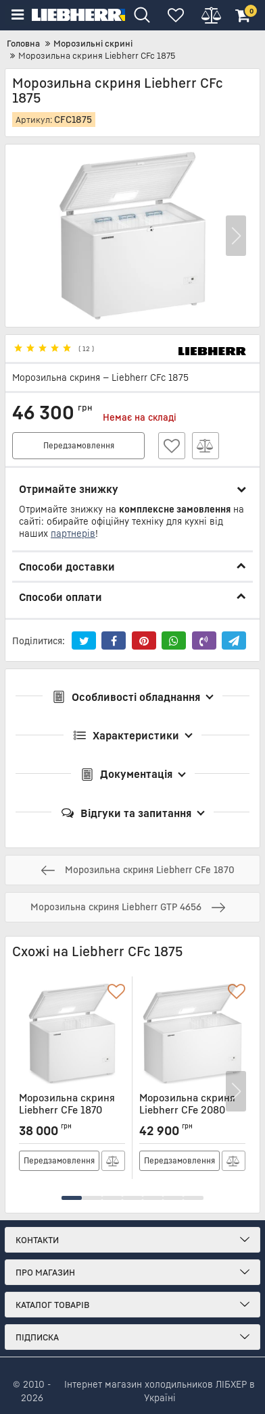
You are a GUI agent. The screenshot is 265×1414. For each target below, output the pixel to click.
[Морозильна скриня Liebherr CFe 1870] (72, 1033)
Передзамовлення (78, 445)
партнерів (73, 534)
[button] (236, 236)
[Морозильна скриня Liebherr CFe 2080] (192, 1033)
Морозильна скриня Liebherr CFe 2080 (192, 1109)
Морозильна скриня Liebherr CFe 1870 (72, 1109)
